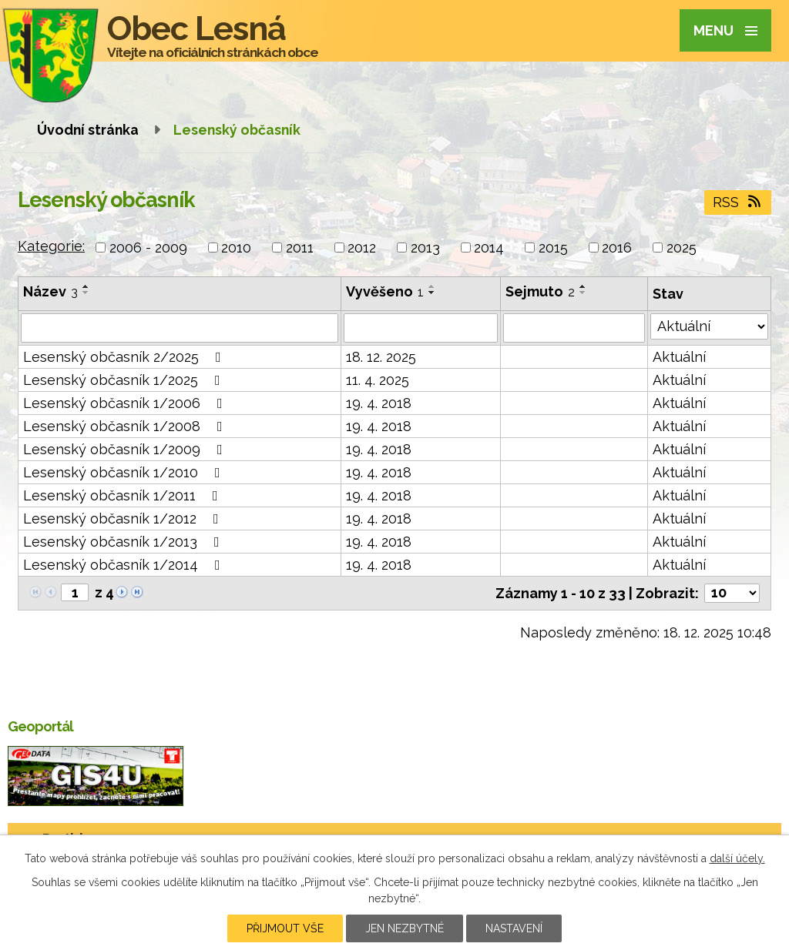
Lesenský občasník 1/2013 (124, 542)
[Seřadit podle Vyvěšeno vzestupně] (432, 286)
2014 (489, 247)
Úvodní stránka (88, 130)
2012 (361, 247)
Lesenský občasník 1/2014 (125, 565)
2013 (425, 247)
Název (50, 291)
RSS (738, 202)
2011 (300, 247)
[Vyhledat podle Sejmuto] (573, 328)
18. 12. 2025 (381, 357)
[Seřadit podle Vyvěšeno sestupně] (432, 292)
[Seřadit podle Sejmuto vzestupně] (583, 286)
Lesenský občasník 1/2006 (126, 403)
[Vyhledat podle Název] (179, 328)
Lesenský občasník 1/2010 (125, 472)
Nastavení (513, 928)
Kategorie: (51, 246)
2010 (236, 247)
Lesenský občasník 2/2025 (125, 357)
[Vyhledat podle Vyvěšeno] (421, 328)
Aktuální (679, 357)
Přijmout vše (285, 928)
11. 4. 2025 (377, 380)
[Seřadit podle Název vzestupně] (86, 286)
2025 (681, 247)
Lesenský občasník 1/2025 (125, 380)
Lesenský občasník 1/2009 (126, 449)
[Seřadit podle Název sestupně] (86, 292)
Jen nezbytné (404, 928)
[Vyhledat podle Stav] (709, 326)
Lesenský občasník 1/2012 (124, 518)
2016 (617, 247)
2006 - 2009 (148, 247)
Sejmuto (540, 291)
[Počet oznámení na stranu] (732, 593)
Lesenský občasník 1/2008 (126, 426)
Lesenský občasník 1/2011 (123, 495)
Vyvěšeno (385, 291)
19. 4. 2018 (378, 403)
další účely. (737, 858)
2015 (553, 247)
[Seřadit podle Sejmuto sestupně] (583, 292)
